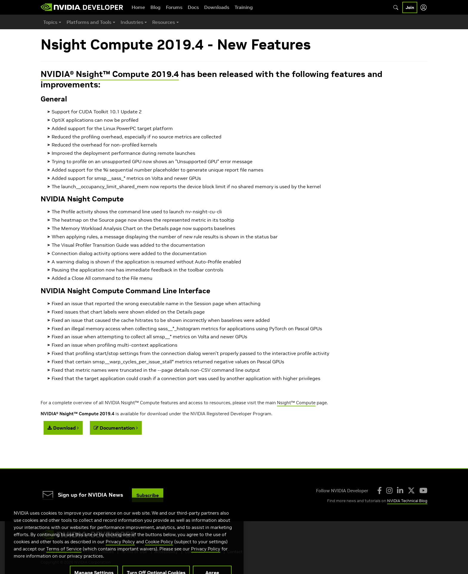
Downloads (216, 7)
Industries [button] (132, 22)
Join (410, 7)
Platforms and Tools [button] (89, 22)
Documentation (116, 428)
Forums (174, 7)
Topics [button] (50, 22)
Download (63, 428)
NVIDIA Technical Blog (407, 500)
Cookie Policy (159, 549)
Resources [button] (163, 22)
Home (138, 7)
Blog (155, 7)
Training (244, 7)
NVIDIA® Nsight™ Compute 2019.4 (110, 74)
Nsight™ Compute (296, 402)
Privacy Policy (120, 549)
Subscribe (147, 495)
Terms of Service (63, 556)
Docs (193, 7)
